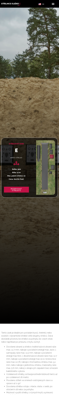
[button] (53, 4)
